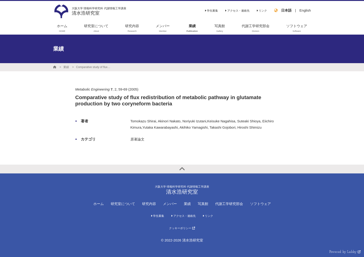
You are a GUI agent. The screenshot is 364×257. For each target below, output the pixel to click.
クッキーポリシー (182, 228)
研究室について (123, 204)
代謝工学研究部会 (229, 204)
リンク (262, 10)
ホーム (98, 204)
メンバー (170, 204)
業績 (66, 67)
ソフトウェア (260, 204)
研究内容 (149, 204)
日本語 (286, 10)
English (305, 10)
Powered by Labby (345, 252)
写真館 (203, 204)
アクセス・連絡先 (237, 10)
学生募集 (211, 10)
